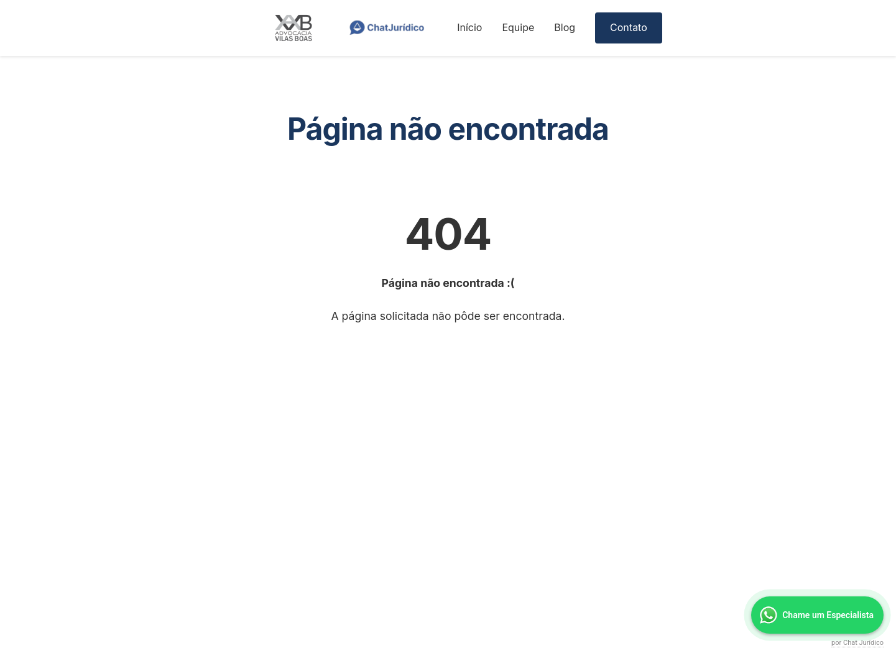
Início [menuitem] (469, 27)
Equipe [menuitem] (518, 27)
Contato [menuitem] (628, 27)
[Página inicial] (303, 28)
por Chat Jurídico (857, 643)
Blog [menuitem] (564, 27)
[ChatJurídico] (386, 28)
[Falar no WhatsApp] (817, 615)
